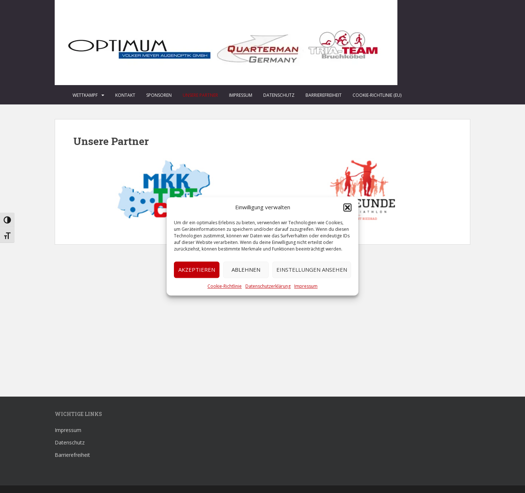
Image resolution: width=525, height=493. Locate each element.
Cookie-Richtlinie (224, 286)
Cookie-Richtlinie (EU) (377, 95)
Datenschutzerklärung (268, 286)
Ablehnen (246, 269)
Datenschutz (279, 95)
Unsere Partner (200, 95)
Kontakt (125, 95)
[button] (347, 207)
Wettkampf (85, 95)
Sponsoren (159, 95)
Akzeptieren (196, 269)
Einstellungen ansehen (311, 269)
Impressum (306, 286)
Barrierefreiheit (324, 95)
